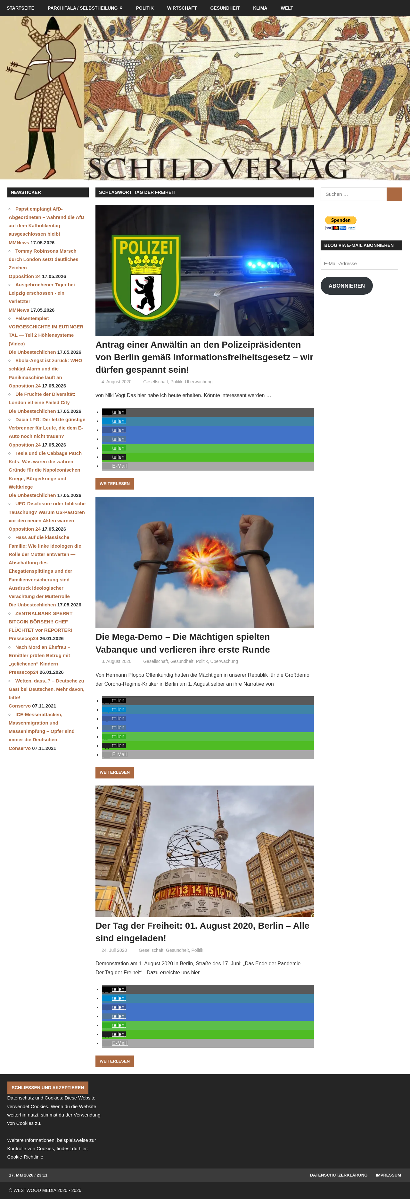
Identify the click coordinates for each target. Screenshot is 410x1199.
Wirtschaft (182, 8)
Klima (260, 8)
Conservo (20, 705)
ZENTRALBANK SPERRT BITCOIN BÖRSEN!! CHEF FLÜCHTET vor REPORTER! (40, 622)
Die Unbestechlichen (32, 352)
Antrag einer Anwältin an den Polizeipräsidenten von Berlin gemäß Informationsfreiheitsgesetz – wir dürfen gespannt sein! (204, 357)
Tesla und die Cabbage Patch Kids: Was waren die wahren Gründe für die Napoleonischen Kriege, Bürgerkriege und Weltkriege (45, 470)
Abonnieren (347, 286)
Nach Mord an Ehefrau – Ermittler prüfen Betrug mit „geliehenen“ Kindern (39, 655)
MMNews (19, 242)
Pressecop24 (23, 638)
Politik (145, 8)
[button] (114, 412)
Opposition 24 (25, 276)
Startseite (20, 8)
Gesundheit (225, 8)
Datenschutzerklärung (339, 1175)
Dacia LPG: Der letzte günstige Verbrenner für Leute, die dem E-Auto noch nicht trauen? (47, 428)
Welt (287, 8)
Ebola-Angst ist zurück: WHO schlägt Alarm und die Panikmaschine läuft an (45, 369)
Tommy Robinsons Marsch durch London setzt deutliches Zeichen (43, 259)
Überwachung (198, 381)
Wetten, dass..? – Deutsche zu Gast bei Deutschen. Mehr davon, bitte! (47, 689)
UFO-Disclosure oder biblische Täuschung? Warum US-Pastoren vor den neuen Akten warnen (47, 512)
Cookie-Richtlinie (25, 1157)
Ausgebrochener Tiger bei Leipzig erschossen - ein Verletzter (42, 293)
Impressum (388, 1175)
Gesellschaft (155, 381)
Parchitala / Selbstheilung (83, 8)
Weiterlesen (115, 483)
